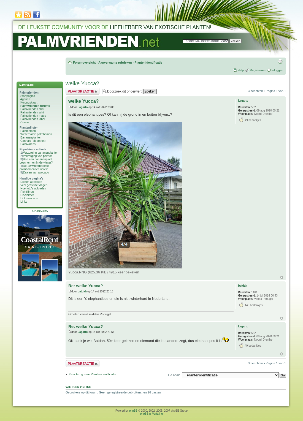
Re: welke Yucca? (85, 285)
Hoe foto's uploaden (33, 188)
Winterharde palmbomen (36, 134)
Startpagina (27, 95)
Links (23, 201)
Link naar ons (29, 198)
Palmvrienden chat (32, 109)
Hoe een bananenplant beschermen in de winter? (36, 160)
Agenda (25, 99)
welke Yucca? (82, 83)
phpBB (133, 410)
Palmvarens (28, 144)
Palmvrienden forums (35, 105)
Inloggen (277, 70)
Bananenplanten (31, 137)
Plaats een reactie (82, 91)
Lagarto (83, 107)
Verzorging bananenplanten (40, 152)
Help (240, 70)
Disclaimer (27, 195)
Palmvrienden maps (33, 115)
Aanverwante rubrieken (115, 62)
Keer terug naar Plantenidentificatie (92, 374)
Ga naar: (174, 375)
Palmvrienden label (32, 119)
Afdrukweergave (280, 61)
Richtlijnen (27, 191)
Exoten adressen (31, 181)
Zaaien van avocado (36, 172)
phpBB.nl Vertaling (151, 413)
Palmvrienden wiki (32, 112)
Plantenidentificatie (148, 62)
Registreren (258, 70)
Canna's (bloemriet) (32, 140)
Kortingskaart (28, 102)
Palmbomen (28, 130)
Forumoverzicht (84, 62)
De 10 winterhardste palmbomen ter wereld (34, 167)
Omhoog (281, 277)
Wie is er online (78, 387)
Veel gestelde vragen (33, 185)
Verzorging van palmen (37, 155)
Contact (25, 122)
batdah (82, 291)
